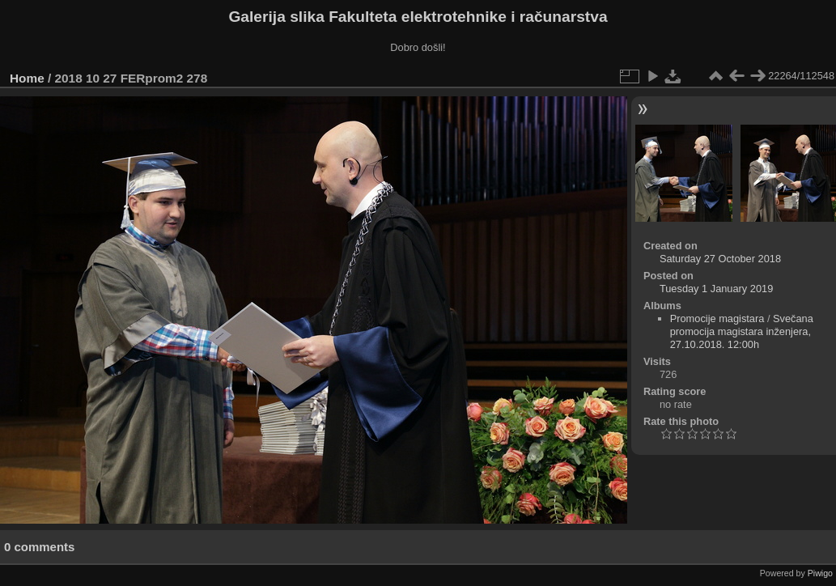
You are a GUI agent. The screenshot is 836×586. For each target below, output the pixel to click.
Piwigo (820, 573)
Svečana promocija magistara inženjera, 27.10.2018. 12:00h (741, 331)
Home (27, 78)
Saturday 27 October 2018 (720, 259)
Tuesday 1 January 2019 (716, 288)
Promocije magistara (717, 318)
